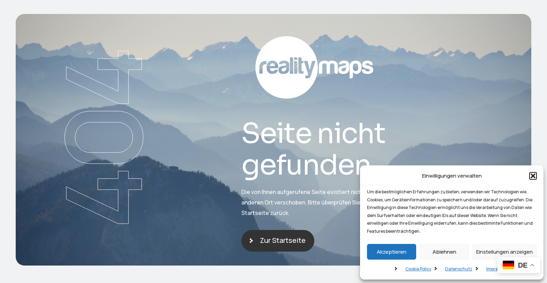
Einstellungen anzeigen (504, 251)
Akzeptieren (391, 251)
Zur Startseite (283, 240)
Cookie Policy (418, 269)
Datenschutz (458, 269)
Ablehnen (444, 251)
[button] (533, 175)
